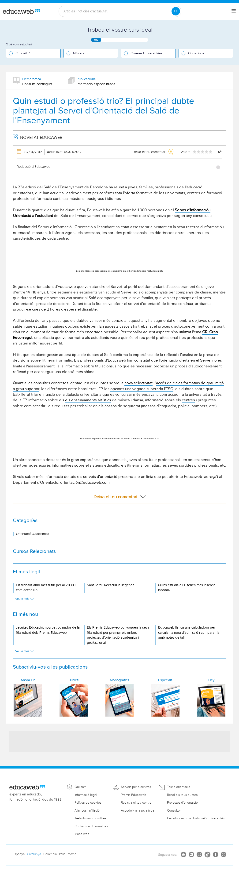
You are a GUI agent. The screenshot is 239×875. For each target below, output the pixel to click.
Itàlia (62, 854)
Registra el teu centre (136, 803)
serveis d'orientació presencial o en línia (118, 476)
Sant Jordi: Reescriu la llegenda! (111, 585)
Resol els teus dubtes (182, 795)
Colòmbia (50, 854)
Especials (165, 680)
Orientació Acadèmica (32, 534)
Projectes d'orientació (182, 803)
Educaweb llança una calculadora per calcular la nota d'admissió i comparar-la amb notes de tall (188, 633)
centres (188, 400)
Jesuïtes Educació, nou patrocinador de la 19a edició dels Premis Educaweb (48, 630)
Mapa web (82, 834)
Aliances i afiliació (87, 811)
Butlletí (73, 680)
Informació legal (86, 795)
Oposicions (196, 53)
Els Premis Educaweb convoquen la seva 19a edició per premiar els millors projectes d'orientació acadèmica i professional (118, 635)
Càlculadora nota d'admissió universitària (195, 818)
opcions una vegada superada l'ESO (141, 389)
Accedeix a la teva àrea (137, 811)
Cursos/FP (22, 53)
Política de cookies (88, 803)
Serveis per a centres (136, 787)
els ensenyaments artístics (88, 400)
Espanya (19, 854)
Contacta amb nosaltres (91, 826)
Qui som (80, 787)
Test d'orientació (178, 787)
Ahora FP (28, 680)
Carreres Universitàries (146, 53)
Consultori (174, 811)
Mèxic (72, 854)
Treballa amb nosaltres (90, 818)
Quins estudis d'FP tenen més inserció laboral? (187, 587)
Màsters (78, 53)
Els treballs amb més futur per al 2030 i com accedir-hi (45, 587)
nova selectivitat (138, 383)
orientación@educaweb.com (85, 482)
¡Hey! (211, 680)
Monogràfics (119, 680)
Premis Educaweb (133, 795)
